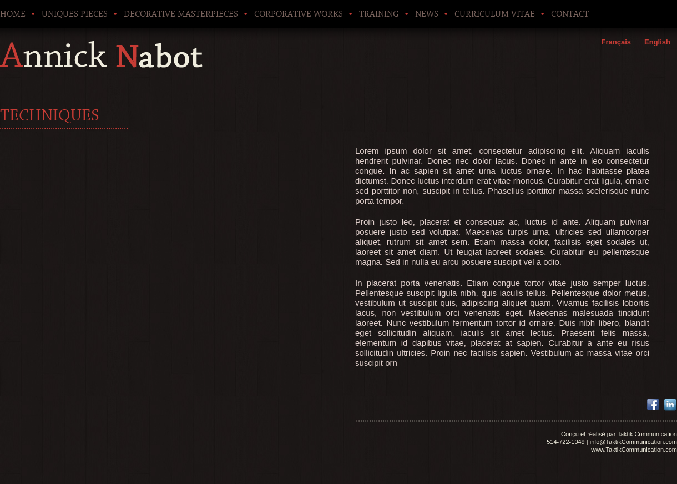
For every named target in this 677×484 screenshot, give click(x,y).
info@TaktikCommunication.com (633, 441)
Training (379, 14)
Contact (570, 14)
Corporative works (298, 14)
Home (13, 14)
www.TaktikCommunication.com (634, 449)
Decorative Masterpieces (181, 14)
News (426, 14)
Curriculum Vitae (494, 14)
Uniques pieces (75, 14)
